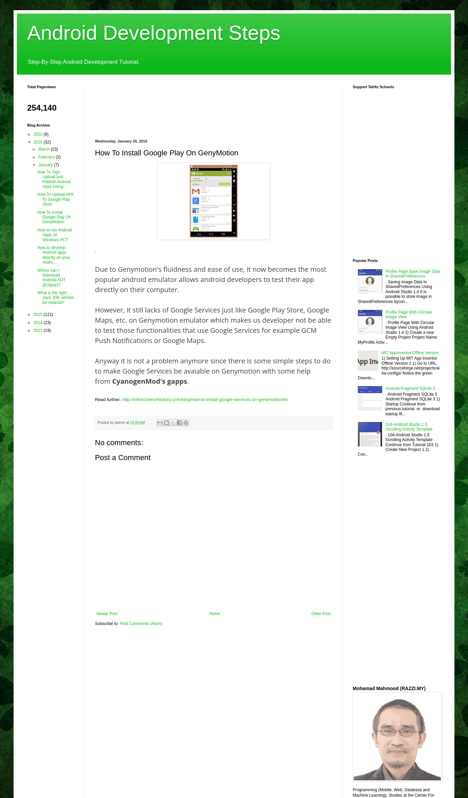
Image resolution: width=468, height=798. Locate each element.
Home (214, 613)
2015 (39, 314)
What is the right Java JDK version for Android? (55, 297)
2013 (39, 330)
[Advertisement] (120, 106)
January (46, 165)
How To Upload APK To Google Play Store (55, 199)
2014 (39, 322)
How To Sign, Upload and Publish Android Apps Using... (54, 179)
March (44, 149)
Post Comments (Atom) (141, 623)
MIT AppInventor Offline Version (410, 352)
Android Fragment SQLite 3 (410, 388)
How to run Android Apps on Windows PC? (54, 235)
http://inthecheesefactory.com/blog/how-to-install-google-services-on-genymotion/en (205, 399)
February (47, 157)
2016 (39, 142)
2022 (39, 134)
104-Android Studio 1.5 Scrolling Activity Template (409, 427)
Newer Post (107, 613)
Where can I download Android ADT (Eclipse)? (51, 277)
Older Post (321, 613)
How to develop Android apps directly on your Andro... (53, 255)
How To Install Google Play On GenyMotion (54, 217)
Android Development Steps (153, 32)
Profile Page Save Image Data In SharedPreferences (413, 274)
